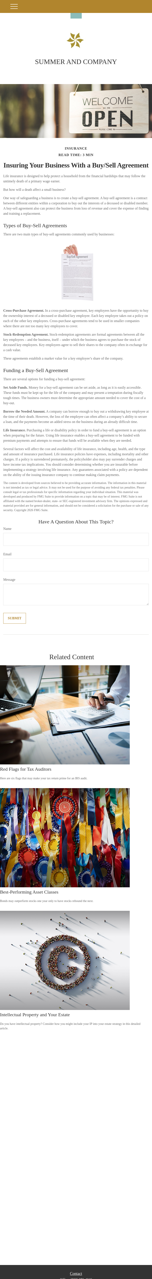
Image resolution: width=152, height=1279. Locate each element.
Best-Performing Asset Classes (29, 892)
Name (7, 529)
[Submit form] (14, 618)
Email (7, 554)
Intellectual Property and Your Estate (35, 1014)
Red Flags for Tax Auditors (25, 769)
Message (9, 579)
